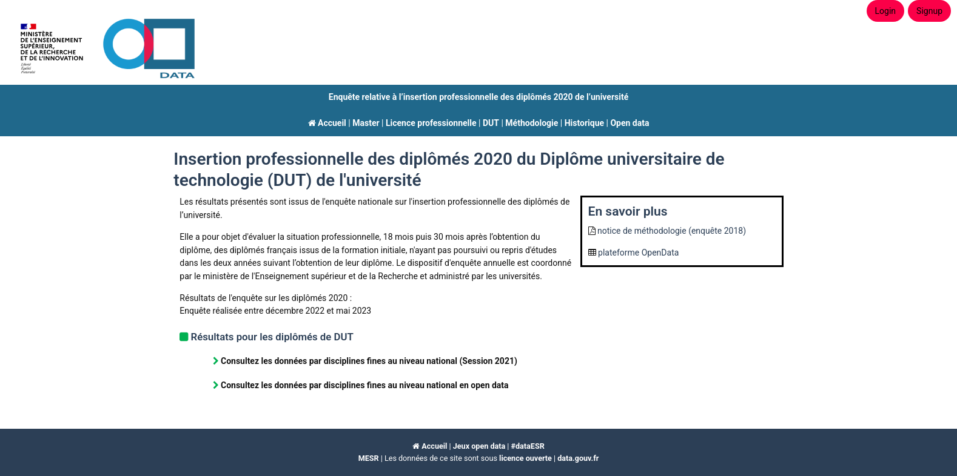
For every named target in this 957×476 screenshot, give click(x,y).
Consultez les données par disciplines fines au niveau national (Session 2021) (369, 361)
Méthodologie (531, 123)
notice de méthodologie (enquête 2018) (671, 231)
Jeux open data (479, 446)
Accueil (327, 123)
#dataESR (528, 446)
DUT (491, 123)
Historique (584, 123)
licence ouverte (525, 458)
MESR (368, 458)
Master (365, 123)
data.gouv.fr (578, 458)
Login (885, 11)
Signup (929, 11)
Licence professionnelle (431, 123)
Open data (629, 123)
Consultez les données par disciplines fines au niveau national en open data (365, 385)
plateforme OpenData (638, 252)
